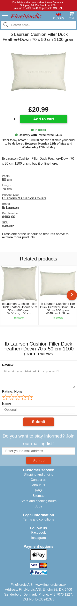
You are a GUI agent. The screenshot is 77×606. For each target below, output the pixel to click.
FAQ (38, 490)
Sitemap (38, 495)
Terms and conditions (38, 519)
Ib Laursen (10, 207)
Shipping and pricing (38, 474)
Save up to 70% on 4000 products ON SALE (38, 8)
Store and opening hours (38, 501)
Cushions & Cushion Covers (24, 198)
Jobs (38, 506)
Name (6, 403)
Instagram (38, 538)
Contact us (38, 479)
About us (38, 485)
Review (7, 365)
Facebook (38, 532)
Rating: (12, 391)
